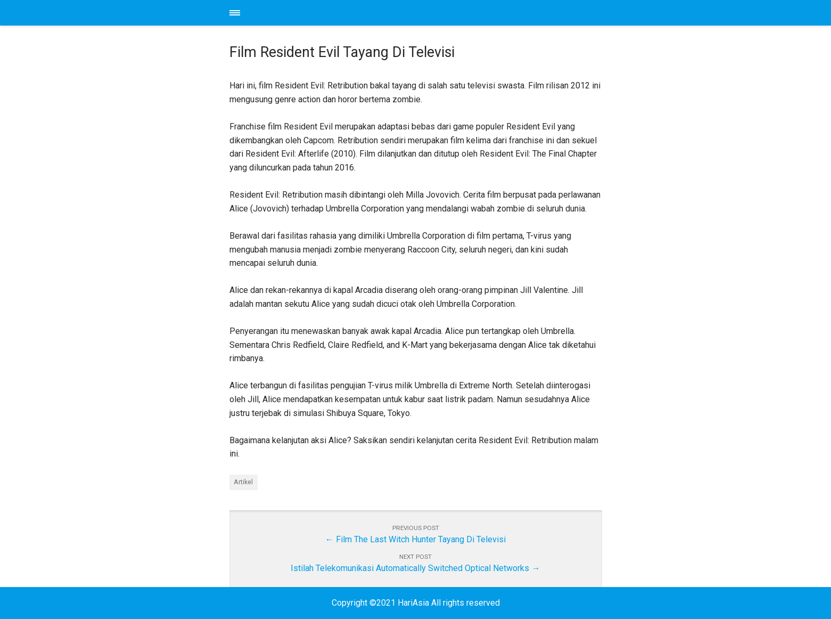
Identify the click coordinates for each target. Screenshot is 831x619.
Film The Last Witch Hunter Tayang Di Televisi (421, 539)
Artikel (243, 482)
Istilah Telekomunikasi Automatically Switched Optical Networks (410, 568)
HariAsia (416, 12)
